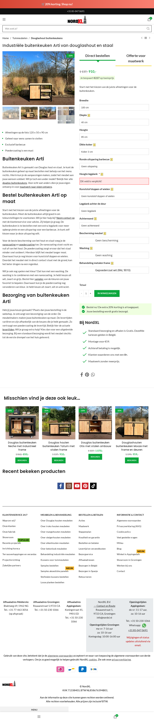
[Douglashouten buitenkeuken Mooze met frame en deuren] (131, 422)
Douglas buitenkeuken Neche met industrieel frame (22, 446)
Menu (34, 708)
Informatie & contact (130, 514)
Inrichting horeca (11, 547)
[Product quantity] (86, 293)
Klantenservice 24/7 (14, 514)
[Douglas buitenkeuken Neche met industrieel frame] (22, 422)
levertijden (8, 329)
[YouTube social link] (77, 485)
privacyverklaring (121, 658)
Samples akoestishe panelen (57, 569)
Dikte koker (87, 144)
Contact (121, 570)
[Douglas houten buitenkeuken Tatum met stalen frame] (58, 422)
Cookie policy (124, 531)
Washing (85, 248)
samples (39, 279)
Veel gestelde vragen (127, 536)
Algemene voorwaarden (129, 520)
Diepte (84, 115)
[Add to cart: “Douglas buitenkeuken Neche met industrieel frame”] (22, 460)
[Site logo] (77, 19)
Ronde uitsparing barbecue (96, 159)
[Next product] (150, 38)
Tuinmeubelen (19, 38)
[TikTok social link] (93, 485)
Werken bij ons (124, 564)
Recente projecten (16, 542)
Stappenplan (85, 531)
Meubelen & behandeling (56, 514)
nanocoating (9, 244)
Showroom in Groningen (129, 559)
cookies (93, 658)
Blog (119, 547)
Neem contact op (65, 217)
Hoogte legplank (91, 174)
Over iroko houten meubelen (55, 525)
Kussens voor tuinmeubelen (55, 559)
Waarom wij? (9, 520)
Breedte (83, 100)
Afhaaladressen (86, 559)
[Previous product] (142, 38)
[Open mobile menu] (4, 19)
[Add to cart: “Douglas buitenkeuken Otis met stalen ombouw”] (95, 457)
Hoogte (83, 129)
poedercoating (27, 244)
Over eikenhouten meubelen (55, 542)
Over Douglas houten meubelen (57, 520)
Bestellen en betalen (89, 542)
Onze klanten (9, 525)
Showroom (8, 536)
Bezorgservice (86, 553)
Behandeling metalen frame (96, 263)
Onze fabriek (8, 531)
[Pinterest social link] (87, 375)
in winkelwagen (106, 293)
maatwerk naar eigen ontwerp (36, 186)
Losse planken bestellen (52, 581)
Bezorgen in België (88, 564)
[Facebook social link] (81, 375)
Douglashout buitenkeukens (47, 38)
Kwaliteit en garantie (89, 536)
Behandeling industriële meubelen (58, 553)
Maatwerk (84, 525)
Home (5, 38)
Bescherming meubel (92, 233)
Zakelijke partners (11, 564)
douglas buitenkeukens (14, 182)
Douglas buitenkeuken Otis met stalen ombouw (95, 444)
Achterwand (88, 218)
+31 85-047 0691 (76, 11)
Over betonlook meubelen (54, 547)
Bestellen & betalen (91, 514)
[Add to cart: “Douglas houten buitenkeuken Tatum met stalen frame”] (59, 460)
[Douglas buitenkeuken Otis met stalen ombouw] (95, 422)
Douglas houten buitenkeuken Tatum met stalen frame (59, 446)
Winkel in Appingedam (131, 553)
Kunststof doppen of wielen (96, 189)
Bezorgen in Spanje (88, 570)
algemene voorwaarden (60, 654)
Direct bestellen (97, 56)
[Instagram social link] (69, 485)
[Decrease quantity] (81, 293)
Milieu (120, 542)
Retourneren (85, 575)
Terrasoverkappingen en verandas (19, 553)
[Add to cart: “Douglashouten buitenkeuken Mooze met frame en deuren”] (132, 460)
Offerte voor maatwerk (136, 58)
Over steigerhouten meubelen (56, 536)
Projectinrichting (11, 559)
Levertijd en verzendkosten (92, 547)
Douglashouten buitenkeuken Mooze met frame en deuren (132, 446)
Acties (82, 520)
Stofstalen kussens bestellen (55, 575)
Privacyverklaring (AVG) (129, 525)
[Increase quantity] (90, 293)
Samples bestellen (50, 564)
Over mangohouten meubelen (56, 531)
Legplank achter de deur (92, 203)
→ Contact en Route (104, 604)
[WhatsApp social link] (93, 375)
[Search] (77, 28)
